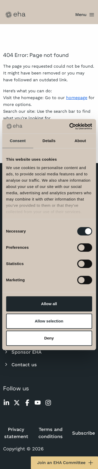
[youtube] (37, 402)
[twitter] (17, 402)
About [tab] (80, 140)
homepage (76, 97)
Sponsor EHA (22, 352)
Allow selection (49, 321)
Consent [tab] (18, 140)
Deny (49, 338)
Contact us (20, 364)
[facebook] (27, 402)
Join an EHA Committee (65, 463)
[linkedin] (6, 402)
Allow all (49, 303)
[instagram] (48, 402)
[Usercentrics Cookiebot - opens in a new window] (70, 126)
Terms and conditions (50, 433)
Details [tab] (49, 140)
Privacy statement (16, 433)
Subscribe (83, 433)
